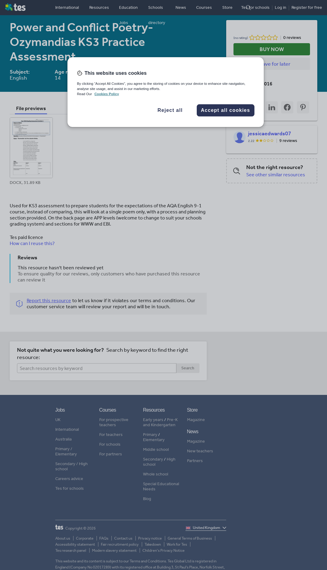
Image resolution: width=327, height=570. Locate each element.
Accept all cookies (225, 110)
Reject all (170, 110)
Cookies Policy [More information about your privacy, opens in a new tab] (106, 94)
